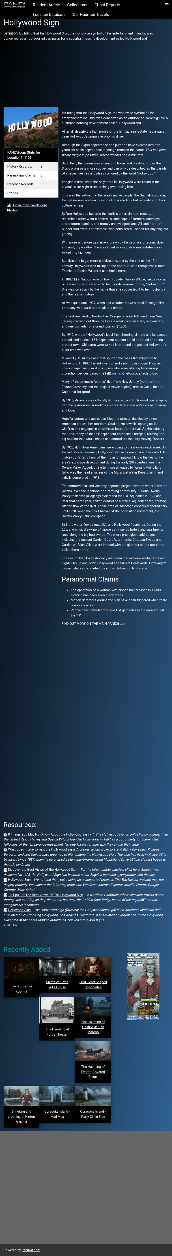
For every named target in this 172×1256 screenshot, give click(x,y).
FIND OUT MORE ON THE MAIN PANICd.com (94, 624)
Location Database (49, 14)
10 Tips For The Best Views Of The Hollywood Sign (45, 895)
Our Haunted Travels (91, 14)
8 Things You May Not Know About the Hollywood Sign (48, 834)
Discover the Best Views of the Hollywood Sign (42, 870)
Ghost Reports (107, 4)
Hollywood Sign (19, 880)
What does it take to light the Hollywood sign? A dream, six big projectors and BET (68, 849)
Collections (77, 4)
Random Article (46, 4)
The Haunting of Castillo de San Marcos (93, 1027)
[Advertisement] (86, 72)
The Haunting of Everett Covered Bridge (93, 1072)
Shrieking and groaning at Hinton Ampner (21, 1117)
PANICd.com (31, 1250)
